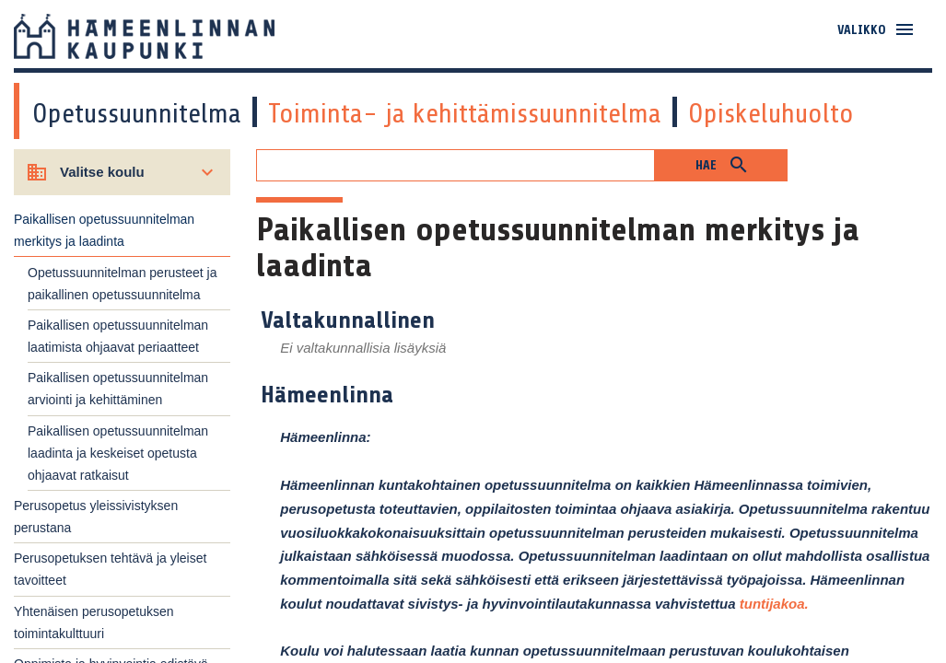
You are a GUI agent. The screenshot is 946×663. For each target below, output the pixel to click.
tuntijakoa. (774, 603)
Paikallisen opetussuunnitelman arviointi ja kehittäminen (118, 388)
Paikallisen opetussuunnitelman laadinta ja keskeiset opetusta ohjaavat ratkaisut (118, 453)
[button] (721, 165)
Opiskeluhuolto (771, 113)
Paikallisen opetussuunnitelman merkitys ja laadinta (104, 230)
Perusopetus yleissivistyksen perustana (96, 516)
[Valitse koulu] (122, 172)
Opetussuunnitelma (136, 113)
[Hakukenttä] (455, 165)
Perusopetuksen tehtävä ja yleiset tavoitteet (110, 569)
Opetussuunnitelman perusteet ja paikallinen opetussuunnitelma (122, 283)
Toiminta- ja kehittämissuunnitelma (464, 113)
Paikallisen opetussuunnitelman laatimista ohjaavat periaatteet (118, 336)
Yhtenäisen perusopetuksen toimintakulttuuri (94, 622)
